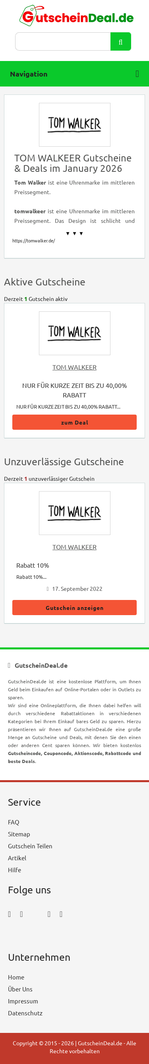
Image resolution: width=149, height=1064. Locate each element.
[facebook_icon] (9, 913)
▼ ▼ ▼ (74, 233)
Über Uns (20, 989)
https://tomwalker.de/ (33, 240)
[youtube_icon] (31, 936)
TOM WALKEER (74, 367)
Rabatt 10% (32, 565)
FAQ (13, 822)
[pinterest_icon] (49, 913)
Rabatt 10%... (31, 576)
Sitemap (19, 834)
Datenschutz (25, 1013)
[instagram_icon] (21, 913)
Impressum (23, 1001)
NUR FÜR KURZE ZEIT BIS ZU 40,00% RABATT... (68, 406)
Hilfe (14, 869)
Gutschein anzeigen (75, 607)
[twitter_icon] (35, 913)
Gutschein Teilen (30, 846)
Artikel (17, 857)
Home (16, 977)
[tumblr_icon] (61, 913)
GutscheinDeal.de (100, 1042)
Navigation (74, 74)
